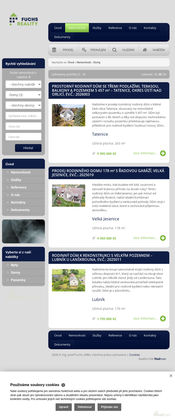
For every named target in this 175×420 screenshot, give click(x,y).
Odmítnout (85, 407)
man (160, 359)
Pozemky (16, 280)
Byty (12, 265)
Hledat (28, 148)
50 (164, 74)
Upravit (63, 407)
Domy (13, 272)
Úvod (58, 28)
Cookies (134, 355)
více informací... (150, 153)
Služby (97, 28)
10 (155, 74)
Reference (115, 28)
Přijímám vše (109, 407)
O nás (133, 28)
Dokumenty (62, 37)
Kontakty (150, 28)
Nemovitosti (77, 28)
